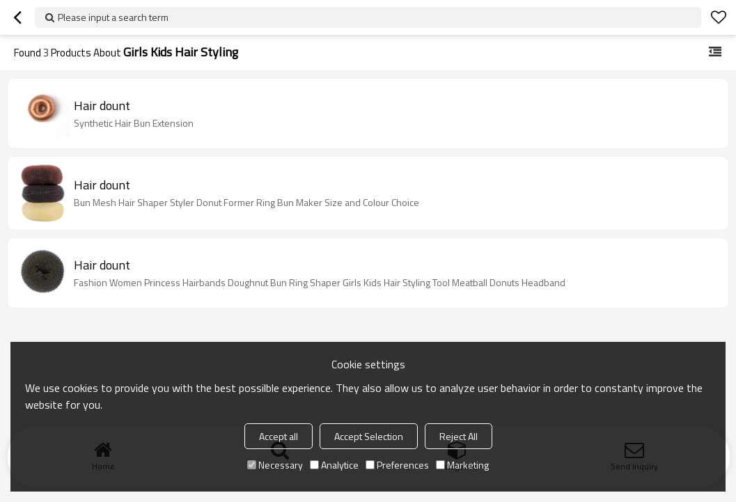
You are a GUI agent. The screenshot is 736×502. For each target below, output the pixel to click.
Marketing (462, 464)
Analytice (334, 464)
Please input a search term (113, 17)
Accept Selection (368, 436)
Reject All (458, 436)
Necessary (275, 464)
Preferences (397, 464)
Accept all (278, 436)
